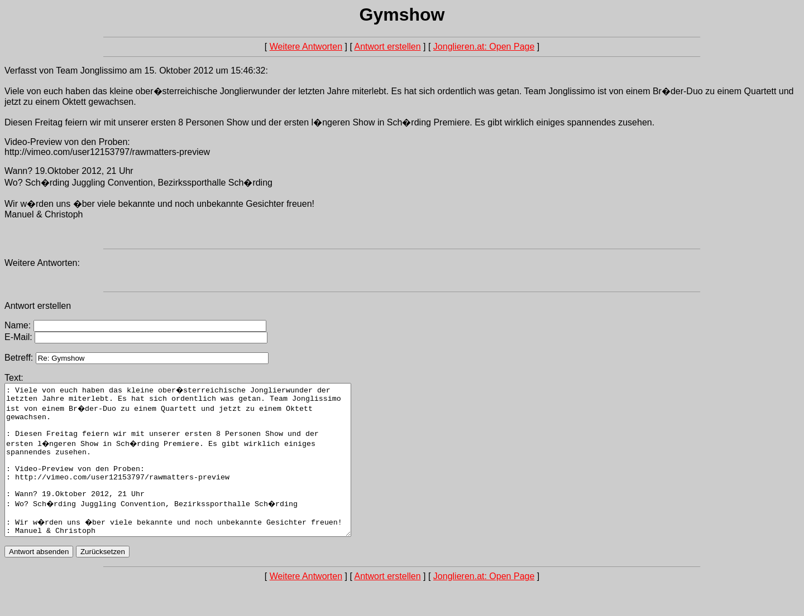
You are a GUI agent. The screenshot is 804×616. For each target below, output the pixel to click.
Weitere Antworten (306, 46)
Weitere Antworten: (42, 263)
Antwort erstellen (387, 46)
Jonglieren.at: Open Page (483, 46)
